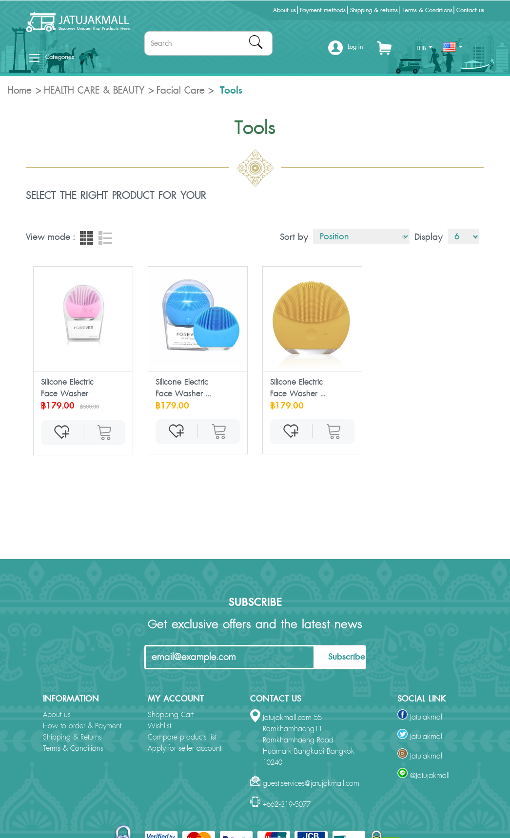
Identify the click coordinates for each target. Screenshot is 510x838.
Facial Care (181, 90)
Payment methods (323, 10)
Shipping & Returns (72, 737)
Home (19, 90)
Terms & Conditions (427, 10)
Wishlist (159, 726)
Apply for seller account (184, 748)
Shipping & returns (374, 10)
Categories (51, 57)
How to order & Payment (82, 726)
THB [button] (424, 48)
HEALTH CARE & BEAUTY (94, 90)
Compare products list (182, 737)
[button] (345, 50)
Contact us (470, 10)
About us (284, 10)
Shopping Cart (171, 715)
